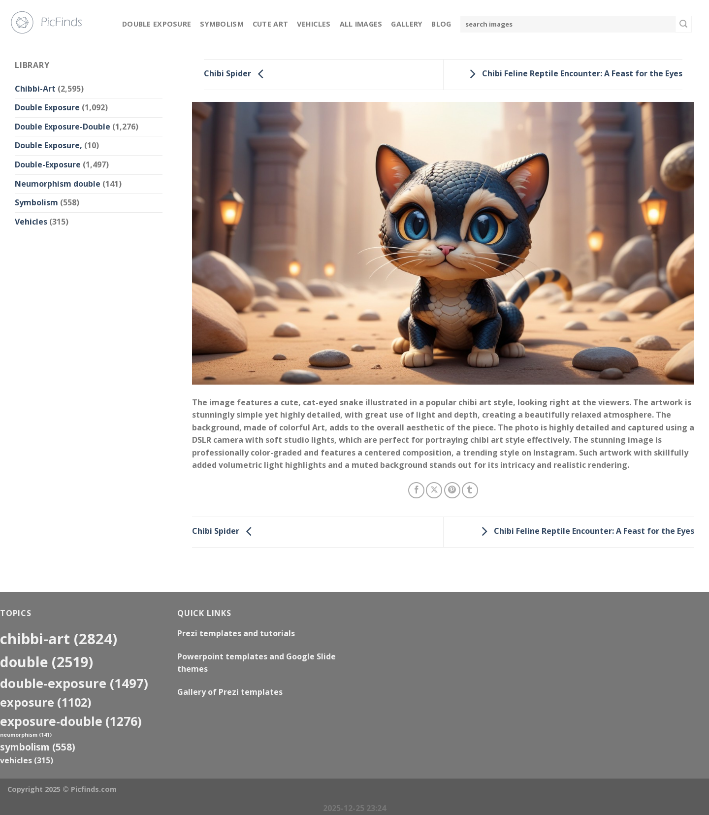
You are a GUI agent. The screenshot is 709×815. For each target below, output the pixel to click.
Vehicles (313, 24)
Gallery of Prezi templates (230, 691)
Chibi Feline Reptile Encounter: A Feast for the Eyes (573, 73)
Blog (441, 24)
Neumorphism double (57, 183)
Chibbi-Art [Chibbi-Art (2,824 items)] (58, 639)
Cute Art (270, 24)
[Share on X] (434, 490)
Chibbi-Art (35, 88)
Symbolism (222, 24)
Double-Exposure (48, 164)
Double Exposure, (48, 145)
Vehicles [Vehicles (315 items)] (26, 760)
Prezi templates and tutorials (236, 633)
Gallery (406, 24)
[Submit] (683, 24)
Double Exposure (156, 24)
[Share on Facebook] (416, 490)
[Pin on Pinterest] (452, 490)
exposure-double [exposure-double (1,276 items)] (71, 721)
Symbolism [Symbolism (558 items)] (37, 746)
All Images (361, 24)
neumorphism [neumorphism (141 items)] (26, 734)
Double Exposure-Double (62, 126)
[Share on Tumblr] (470, 490)
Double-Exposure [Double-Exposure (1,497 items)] (74, 683)
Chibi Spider (236, 73)
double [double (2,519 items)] (46, 661)
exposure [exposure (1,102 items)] (46, 702)
